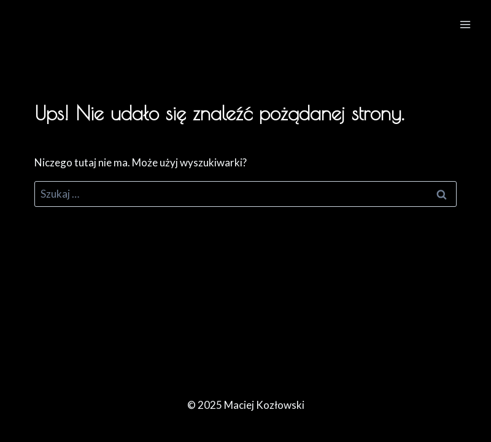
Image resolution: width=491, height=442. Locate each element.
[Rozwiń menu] (465, 24)
